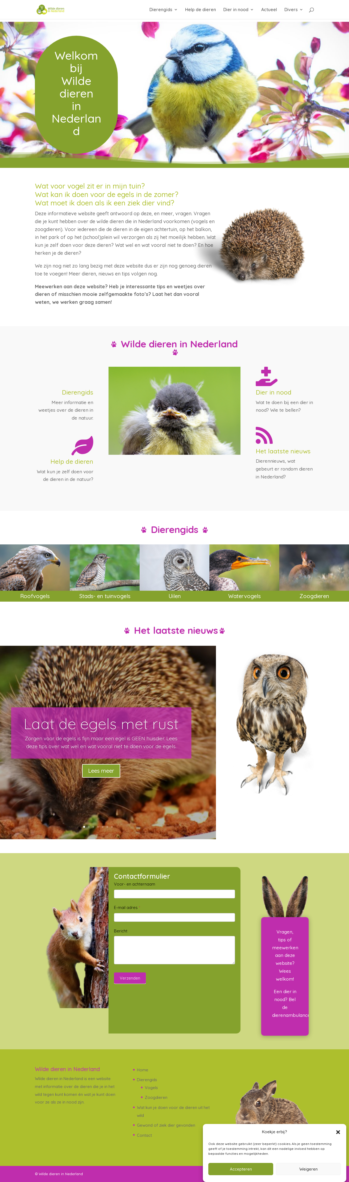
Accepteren (241, 1169)
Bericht (120, 931)
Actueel (269, 10)
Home (142, 1069)
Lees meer (101, 770)
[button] (338, 1132)
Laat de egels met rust (101, 723)
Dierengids (160, 10)
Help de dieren (200, 10)
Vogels (151, 1087)
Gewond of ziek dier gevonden (166, 1125)
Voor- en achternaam (134, 884)
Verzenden (130, 978)
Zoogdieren (156, 1097)
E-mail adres (127, 907)
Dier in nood (235, 10)
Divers (291, 10)
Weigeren (308, 1169)
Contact (144, 1135)
